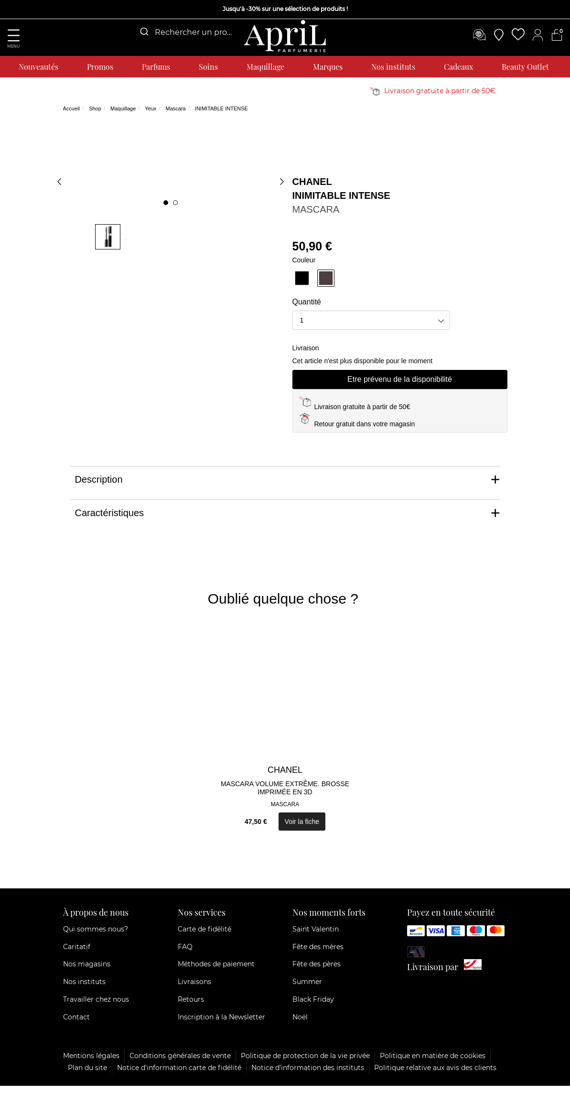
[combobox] (184, 32)
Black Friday (313, 1007)
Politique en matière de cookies (432, 1063)
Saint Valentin (315, 936)
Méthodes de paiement (216, 971)
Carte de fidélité (204, 936)
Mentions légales (91, 1063)
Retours (191, 1007)
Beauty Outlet (525, 67)
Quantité (306, 309)
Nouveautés (38, 67)
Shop (95, 116)
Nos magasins (86, 971)
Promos (100, 67)
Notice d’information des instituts (307, 1075)
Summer (307, 989)
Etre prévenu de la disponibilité (399, 386)
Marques (328, 67)
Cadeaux (458, 67)
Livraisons (194, 989)
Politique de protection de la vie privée (305, 1063)
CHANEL (312, 189)
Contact (76, 1024)
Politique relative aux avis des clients (435, 1075)
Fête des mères (318, 954)
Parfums (156, 67)
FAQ (185, 954)
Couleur (304, 267)
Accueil (71, 116)
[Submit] (143, 32)
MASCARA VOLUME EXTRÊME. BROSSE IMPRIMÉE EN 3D (285, 795)
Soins (208, 67)
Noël (300, 1024)
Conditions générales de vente (180, 1063)
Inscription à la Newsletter (221, 1024)
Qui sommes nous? (95, 936)
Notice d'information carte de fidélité (179, 1075)
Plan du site (87, 1075)
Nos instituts (393, 67)
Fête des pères (316, 971)
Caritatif (76, 954)
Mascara (175, 116)
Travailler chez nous (96, 1007)
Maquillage (265, 67)
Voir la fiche (302, 829)
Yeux (150, 116)
